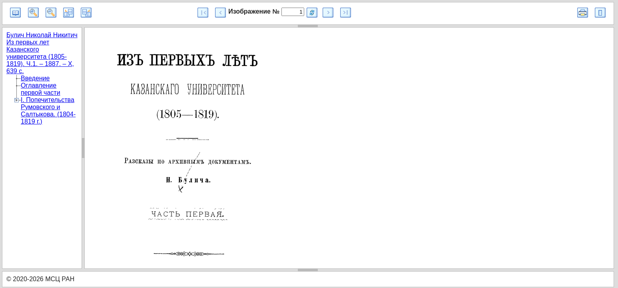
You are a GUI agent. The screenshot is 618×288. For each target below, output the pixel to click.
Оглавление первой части (40, 89)
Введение (35, 78)
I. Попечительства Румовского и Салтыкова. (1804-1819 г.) (48, 110)
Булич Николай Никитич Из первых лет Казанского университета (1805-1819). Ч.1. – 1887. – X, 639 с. (42, 53)
